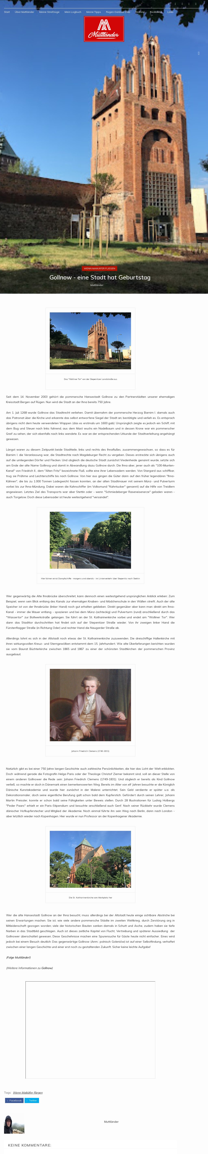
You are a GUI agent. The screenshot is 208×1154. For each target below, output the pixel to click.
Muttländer (96, 680)
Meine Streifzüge (49, 12)
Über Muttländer (24, 12)
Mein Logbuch (73, 12)
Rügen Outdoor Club (118, 12)
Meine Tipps (93, 12)
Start (7, 12)
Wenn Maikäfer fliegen (99, 662)
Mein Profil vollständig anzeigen (169, 777)
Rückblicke (156, 12)
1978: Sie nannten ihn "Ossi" (185, 822)
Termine (140, 12)
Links (170, 12)
